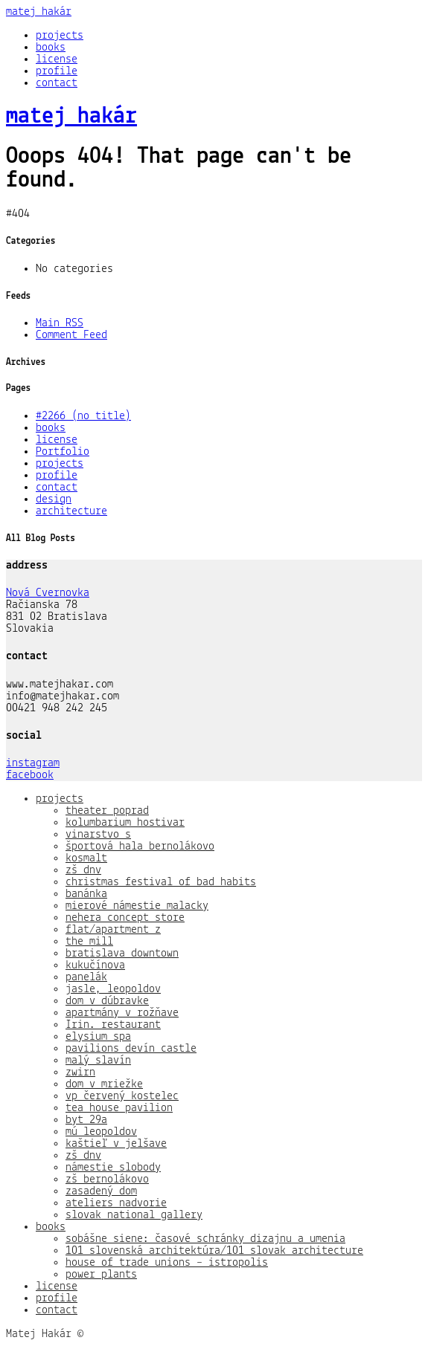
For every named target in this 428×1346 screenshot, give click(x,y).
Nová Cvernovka (47, 593)
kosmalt (86, 858)
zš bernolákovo (107, 1179)
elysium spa (98, 1037)
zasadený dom (101, 1191)
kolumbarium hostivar (125, 823)
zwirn (80, 1072)
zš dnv (83, 870)
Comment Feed (71, 335)
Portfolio (62, 452)
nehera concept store (125, 918)
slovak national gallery (134, 1215)
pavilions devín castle (131, 1049)
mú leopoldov (101, 1132)
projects (59, 36)
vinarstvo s (98, 835)
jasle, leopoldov (113, 989)
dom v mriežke (104, 1084)
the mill (89, 942)
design (53, 499)
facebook (30, 775)
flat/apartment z (113, 930)
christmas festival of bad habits (161, 882)
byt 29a (86, 1120)
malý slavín (98, 1061)
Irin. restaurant (113, 1025)
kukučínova (95, 965)
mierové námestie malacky (137, 906)
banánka (86, 894)
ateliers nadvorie (116, 1203)
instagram (33, 763)
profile (56, 71)
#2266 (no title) (83, 416)
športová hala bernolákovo (140, 846)
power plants (101, 1275)
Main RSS (59, 323)
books (51, 48)
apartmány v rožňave (122, 1013)
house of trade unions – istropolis (167, 1263)
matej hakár (38, 12)
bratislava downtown (122, 954)
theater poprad (107, 811)
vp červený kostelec (122, 1096)
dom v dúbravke (107, 1001)
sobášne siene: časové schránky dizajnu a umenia (205, 1239)
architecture (71, 511)
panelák (86, 977)
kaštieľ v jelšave (116, 1144)
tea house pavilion (119, 1108)
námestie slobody (113, 1168)
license (56, 59)
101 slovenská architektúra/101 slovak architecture (214, 1251)
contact (56, 83)
